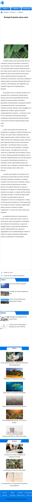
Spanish (20, 493)
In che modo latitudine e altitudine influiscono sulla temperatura (14, 359)
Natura (21, 12)
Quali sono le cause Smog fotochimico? (14, 401)
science (6, 12)
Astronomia (26, 9)
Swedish (4, 495)
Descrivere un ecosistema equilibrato (14, 387)
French (5, 493)
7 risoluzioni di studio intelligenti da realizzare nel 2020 (14, 451)
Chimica (15, 9)
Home (5, 9)
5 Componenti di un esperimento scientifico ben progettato (14, 479)
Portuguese (28, 493)
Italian (12, 493)
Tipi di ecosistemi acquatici (18, 284)
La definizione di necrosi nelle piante (14, 465)
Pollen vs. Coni (8, 272)
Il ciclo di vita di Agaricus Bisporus (14, 275)
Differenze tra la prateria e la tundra (14, 374)
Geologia (12, 495)
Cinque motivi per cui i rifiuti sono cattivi (14, 431)
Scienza (12, 12)
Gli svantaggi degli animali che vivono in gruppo (14, 416)
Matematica (20, 495)
